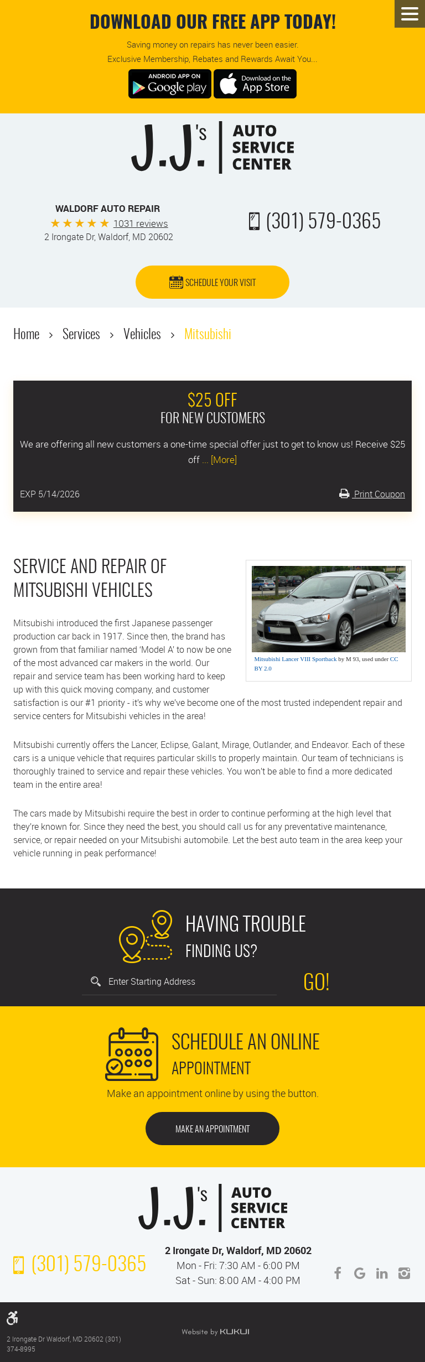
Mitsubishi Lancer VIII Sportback (295, 659)
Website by (215, 1332)
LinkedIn (382, 1273)
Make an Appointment (212, 1129)
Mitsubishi (207, 335)
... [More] (218, 459)
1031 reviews (140, 223)
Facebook (337, 1273)
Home (26, 335)
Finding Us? (245, 936)
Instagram (404, 1273)
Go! (316, 984)
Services (81, 335)
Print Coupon (378, 494)
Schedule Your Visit (220, 283)
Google (359, 1273)
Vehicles (142, 335)
